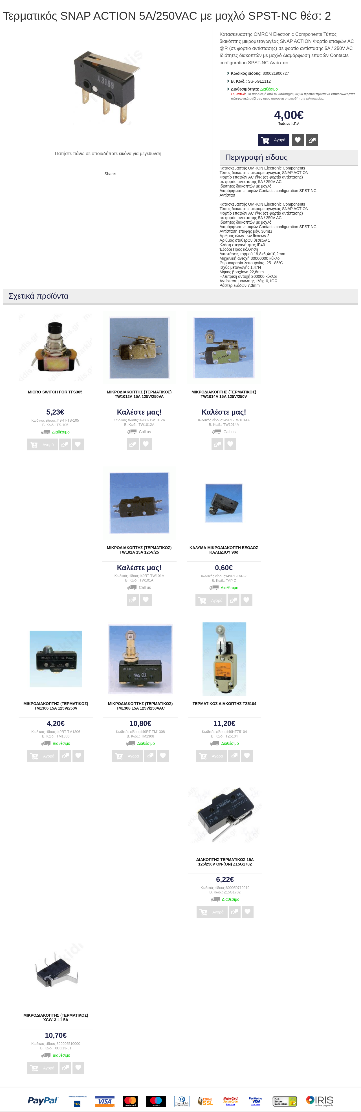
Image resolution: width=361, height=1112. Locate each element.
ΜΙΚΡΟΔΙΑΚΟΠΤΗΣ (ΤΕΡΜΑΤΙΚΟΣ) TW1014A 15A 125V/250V (223, 394)
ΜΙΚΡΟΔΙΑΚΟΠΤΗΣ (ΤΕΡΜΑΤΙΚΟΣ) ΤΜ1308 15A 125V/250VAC (140, 705)
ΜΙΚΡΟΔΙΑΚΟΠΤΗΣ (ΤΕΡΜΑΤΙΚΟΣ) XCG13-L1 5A (55, 1017)
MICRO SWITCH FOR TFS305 (55, 392)
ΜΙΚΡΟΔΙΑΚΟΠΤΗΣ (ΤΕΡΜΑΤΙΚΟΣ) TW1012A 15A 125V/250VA (139, 394)
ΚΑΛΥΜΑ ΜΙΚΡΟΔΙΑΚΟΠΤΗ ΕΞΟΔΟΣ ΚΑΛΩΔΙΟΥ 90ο (224, 549)
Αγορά (279, 140)
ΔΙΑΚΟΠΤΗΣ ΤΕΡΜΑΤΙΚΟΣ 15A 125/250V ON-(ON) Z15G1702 (225, 861)
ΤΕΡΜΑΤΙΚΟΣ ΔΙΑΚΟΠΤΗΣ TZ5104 (224, 703)
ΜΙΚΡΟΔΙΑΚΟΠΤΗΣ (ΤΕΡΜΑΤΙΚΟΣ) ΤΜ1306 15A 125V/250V (55, 705)
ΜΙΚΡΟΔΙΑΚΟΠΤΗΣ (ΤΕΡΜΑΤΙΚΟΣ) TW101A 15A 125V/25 (139, 549)
